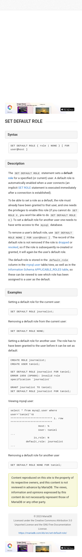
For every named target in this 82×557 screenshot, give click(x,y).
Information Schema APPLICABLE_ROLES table (38, 269)
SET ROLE (24, 187)
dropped (63, 242)
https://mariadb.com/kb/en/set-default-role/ (43, 533)
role (10, 178)
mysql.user (33, 264)
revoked (13, 247)
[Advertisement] (41, 58)
